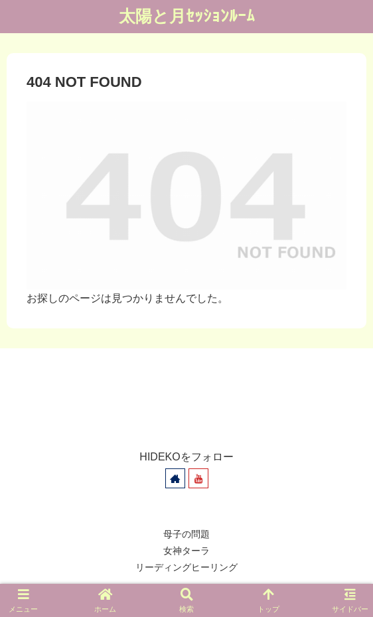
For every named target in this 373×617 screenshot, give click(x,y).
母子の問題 (186, 534)
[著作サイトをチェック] (175, 478)
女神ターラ (186, 550)
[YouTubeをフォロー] (198, 478)
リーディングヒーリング (186, 567)
